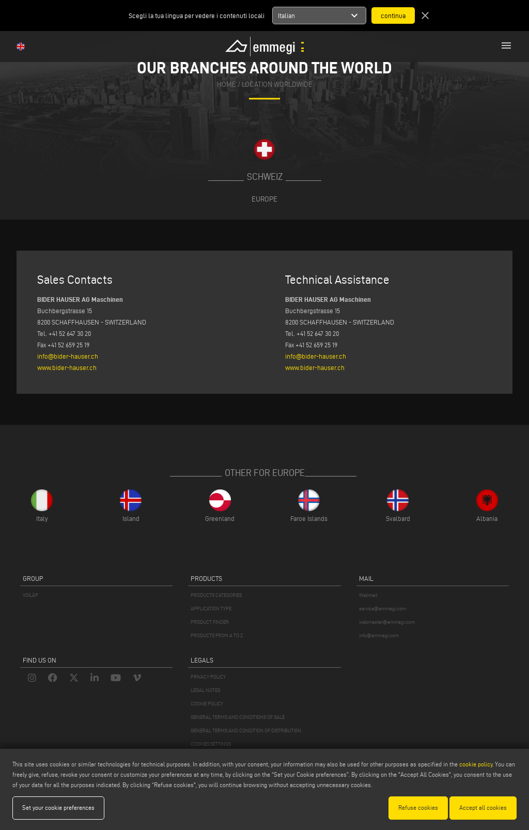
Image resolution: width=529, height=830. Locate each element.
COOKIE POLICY (207, 703)
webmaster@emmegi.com (387, 622)
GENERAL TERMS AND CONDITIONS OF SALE (238, 717)
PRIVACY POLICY (208, 677)
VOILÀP (30, 595)
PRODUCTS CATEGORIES (216, 595)
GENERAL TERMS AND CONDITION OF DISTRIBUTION (246, 730)
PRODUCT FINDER (210, 622)
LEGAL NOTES (205, 690)
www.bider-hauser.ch (67, 367)
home (226, 85)
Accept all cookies (483, 807)
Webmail (368, 595)
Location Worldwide (277, 85)
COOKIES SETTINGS (211, 744)
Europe (264, 199)
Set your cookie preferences (58, 807)
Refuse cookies (418, 807)
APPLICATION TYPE (211, 608)
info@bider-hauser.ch (67, 356)
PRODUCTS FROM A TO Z (217, 635)
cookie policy (475, 764)
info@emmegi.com (379, 635)
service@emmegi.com (382, 608)
